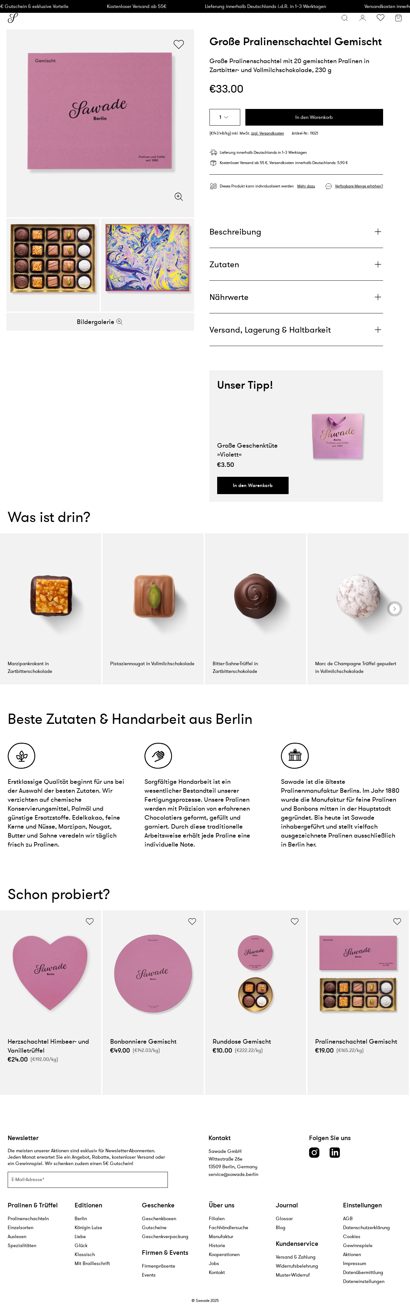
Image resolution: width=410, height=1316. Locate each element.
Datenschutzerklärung (366, 1227)
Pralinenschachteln (28, 1218)
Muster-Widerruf (293, 1275)
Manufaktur (221, 1236)
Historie (217, 1245)
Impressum (354, 1263)
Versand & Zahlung (296, 1257)
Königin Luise (88, 1227)
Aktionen (352, 1254)
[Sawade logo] (13, 18)
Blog (280, 1227)
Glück (81, 1245)
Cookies (351, 1236)
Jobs (214, 1263)
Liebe (80, 1236)
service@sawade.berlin (233, 1174)
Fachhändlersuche (228, 1227)
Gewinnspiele (358, 1245)
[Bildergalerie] (100, 123)
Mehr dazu (306, 186)
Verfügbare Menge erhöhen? (359, 186)
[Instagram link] (314, 1152)
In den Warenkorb (314, 117)
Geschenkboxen (159, 1218)
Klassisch (85, 1254)
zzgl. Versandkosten (267, 133)
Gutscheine (154, 1227)
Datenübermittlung (363, 1272)
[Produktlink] (339, 436)
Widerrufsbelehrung (297, 1266)
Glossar (284, 1218)
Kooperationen (224, 1254)
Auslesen (17, 1236)
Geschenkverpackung (165, 1236)
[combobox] (224, 117)
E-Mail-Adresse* (28, 1179)
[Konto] (362, 18)
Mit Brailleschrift (92, 1263)
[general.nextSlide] (394, 609)
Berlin (81, 1218)
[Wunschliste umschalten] (380, 18)
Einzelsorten (20, 1227)
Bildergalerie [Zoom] (100, 322)
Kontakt (217, 1272)
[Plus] (296, 232)
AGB (348, 1218)
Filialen (217, 1218)
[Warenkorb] (398, 18)
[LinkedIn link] (335, 1152)
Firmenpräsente (158, 1266)
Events (149, 1275)
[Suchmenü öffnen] (344, 18)
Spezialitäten (22, 1245)
